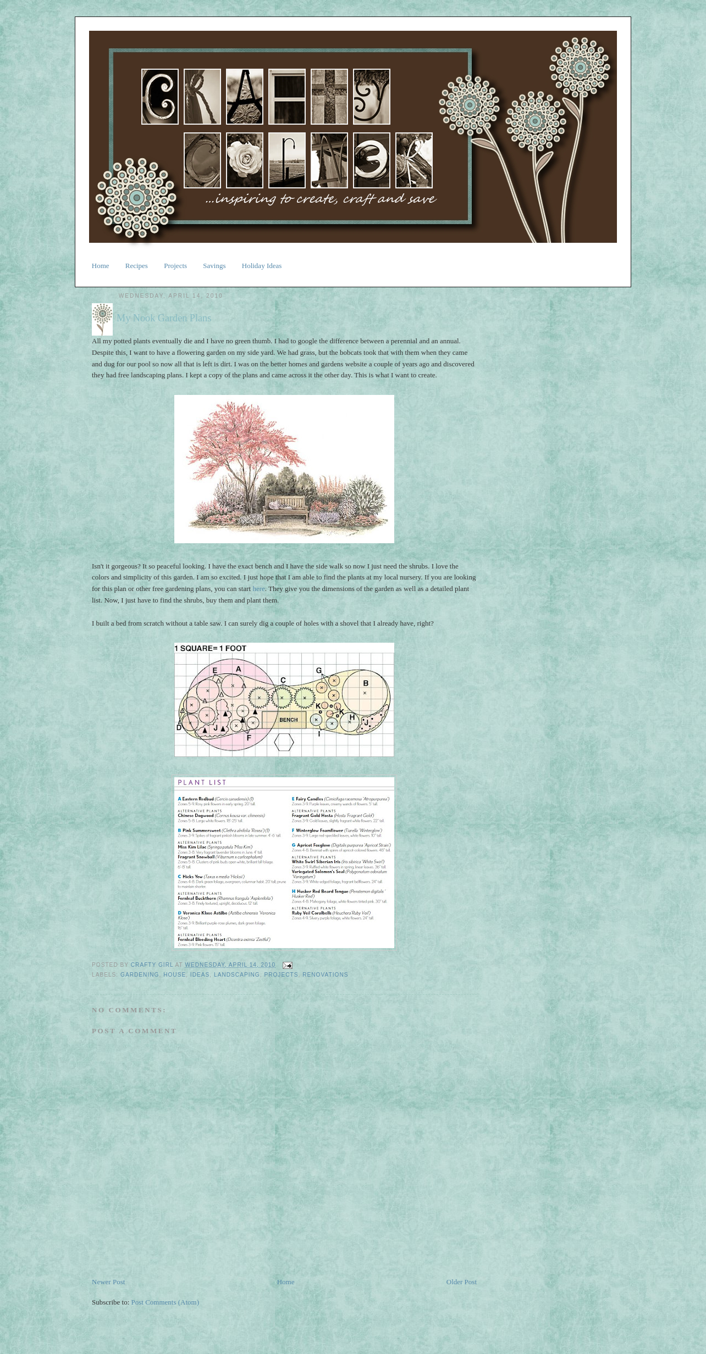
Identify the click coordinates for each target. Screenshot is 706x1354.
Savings (214, 265)
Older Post (461, 1282)
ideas (199, 975)
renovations (325, 975)
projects (281, 975)
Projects (175, 265)
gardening (139, 975)
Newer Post (108, 1282)
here (258, 588)
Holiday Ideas (262, 265)
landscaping (237, 975)
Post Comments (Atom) (165, 1302)
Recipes (136, 265)
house (174, 975)
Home (100, 265)
